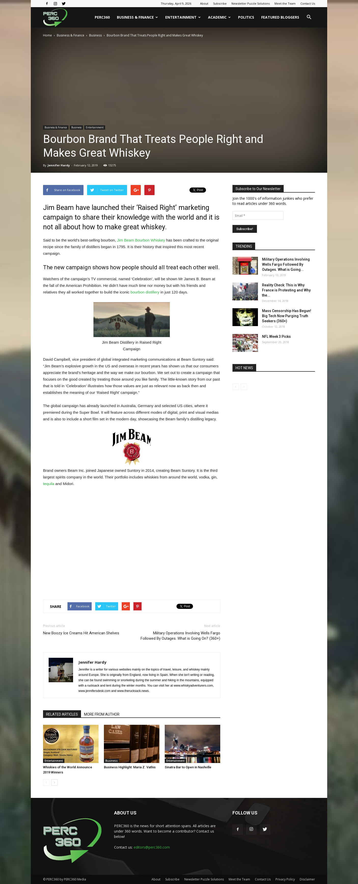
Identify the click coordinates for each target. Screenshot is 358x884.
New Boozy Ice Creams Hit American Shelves (81, 633)
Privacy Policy (285, 879)
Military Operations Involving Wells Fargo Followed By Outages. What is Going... (286, 264)
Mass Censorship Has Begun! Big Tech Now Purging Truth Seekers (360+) (286, 316)
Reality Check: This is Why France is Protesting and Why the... (286, 290)
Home (47, 35)
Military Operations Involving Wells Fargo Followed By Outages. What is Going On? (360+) (180, 636)
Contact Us (307, 3)
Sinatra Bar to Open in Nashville (188, 767)
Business (95, 35)
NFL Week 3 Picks (276, 336)
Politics (246, 17)
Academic (219, 17)
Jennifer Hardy (59, 165)
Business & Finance (137, 17)
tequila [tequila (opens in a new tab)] (48, 483)
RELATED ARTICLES (62, 714)
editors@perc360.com (152, 847)
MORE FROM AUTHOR (101, 714)
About (204, 3)
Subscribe (220, 3)
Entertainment (183, 17)
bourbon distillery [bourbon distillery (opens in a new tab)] (145, 292)
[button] (309, 17)
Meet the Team (285, 3)
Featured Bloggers (280, 17)
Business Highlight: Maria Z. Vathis (130, 767)
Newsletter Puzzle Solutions (250, 3)
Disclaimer (307, 879)
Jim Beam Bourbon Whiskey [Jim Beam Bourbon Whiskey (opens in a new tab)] (141, 240)
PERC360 (102, 17)
